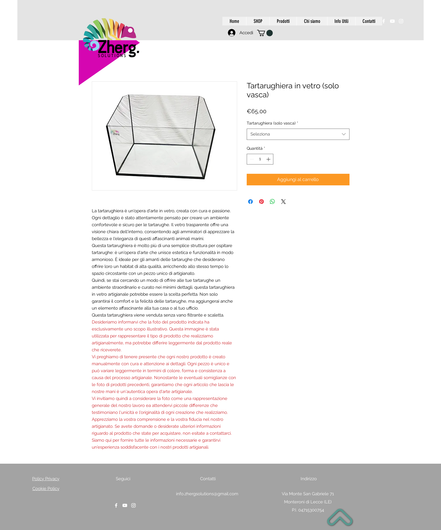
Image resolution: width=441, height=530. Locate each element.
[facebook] (384, 21)
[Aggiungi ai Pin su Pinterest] (261, 201)
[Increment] (268, 159)
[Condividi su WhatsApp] (272, 201)
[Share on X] (283, 201)
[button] (265, 33)
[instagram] (401, 21)
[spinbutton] (260, 159)
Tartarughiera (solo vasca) (272, 123)
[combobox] (298, 134)
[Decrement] (251, 159)
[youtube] (392, 21)
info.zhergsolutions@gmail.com (207, 493)
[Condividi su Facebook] (250, 201)
